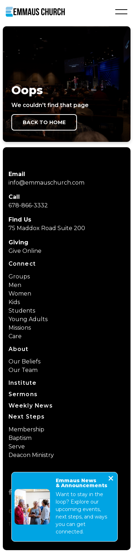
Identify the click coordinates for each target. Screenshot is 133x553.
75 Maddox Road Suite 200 (47, 228)
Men (15, 285)
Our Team (23, 370)
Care (15, 336)
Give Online (25, 251)
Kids (14, 302)
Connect (22, 263)
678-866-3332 (28, 205)
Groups (19, 276)
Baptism (20, 438)
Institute (23, 382)
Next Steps (27, 416)
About (19, 349)
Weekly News (31, 405)
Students (22, 310)
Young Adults (28, 319)
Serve (17, 446)
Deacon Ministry (31, 455)
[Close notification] (110, 479)
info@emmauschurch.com (46, 182)
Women (20, 293)
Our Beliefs (24, 361)
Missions (20, 327)
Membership (26, 429)
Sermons (23, 394)
